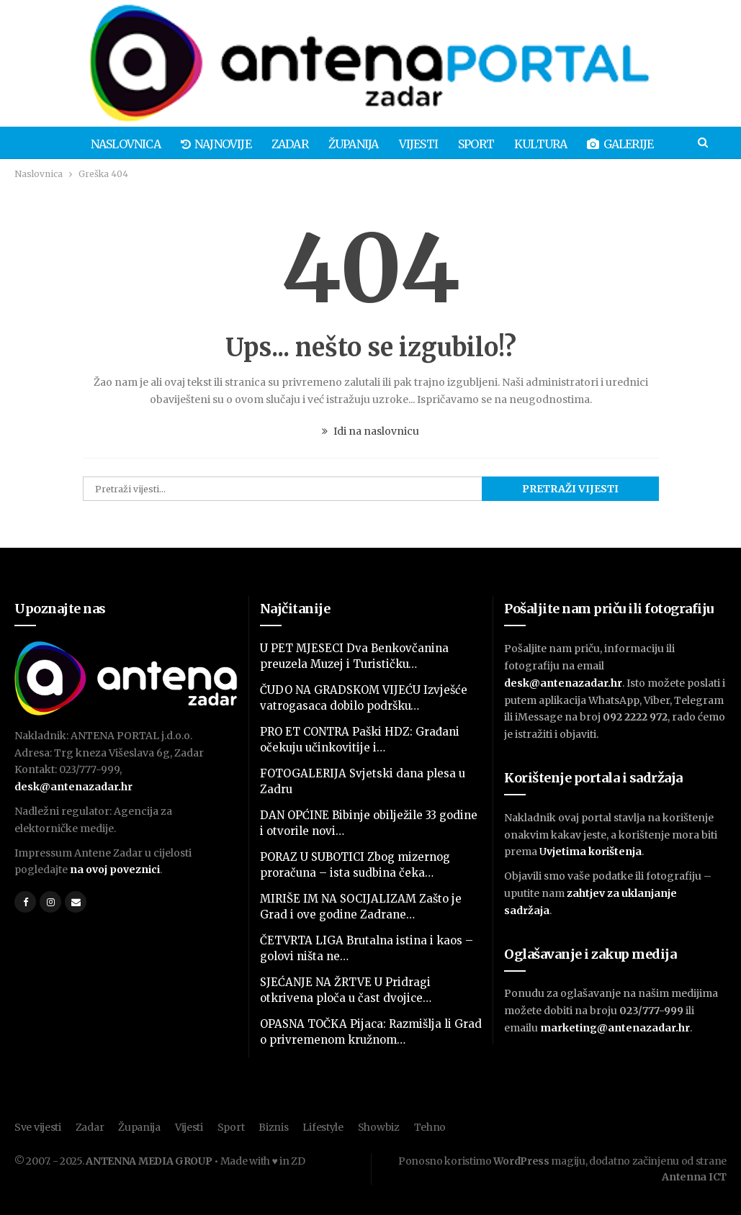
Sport (451, 144)
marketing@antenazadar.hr (615, 1027)
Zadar (258, 144)
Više (667, 144)
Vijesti (391, 144)
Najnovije (182, 144)
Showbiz (379, 1127)
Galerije (600, 144)
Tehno (430, 1127)
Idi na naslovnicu (370, 431)
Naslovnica (90, 144)
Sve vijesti (37, 1127)
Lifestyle (322, 1127)
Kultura (517, 144)
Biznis (273, 1127)
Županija (324, 144)
